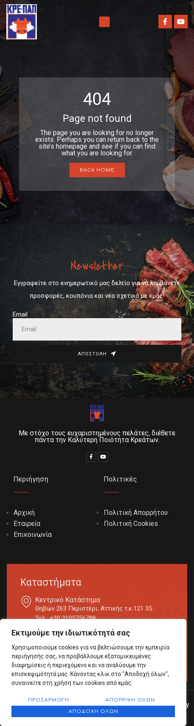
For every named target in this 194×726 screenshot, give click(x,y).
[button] (104, 21)
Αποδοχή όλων (93, 711)
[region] (93, 672)
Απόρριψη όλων (130, 700)
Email (20, 314)
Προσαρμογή (48, 700)
